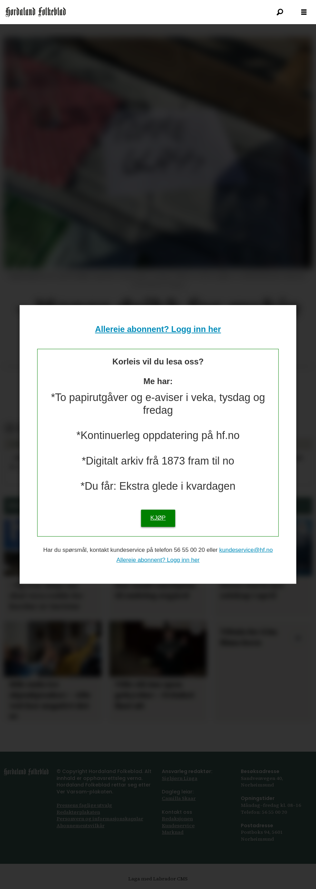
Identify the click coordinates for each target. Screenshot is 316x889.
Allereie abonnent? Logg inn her (158, 329)
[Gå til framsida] (36, 12)
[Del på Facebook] (9, 428)
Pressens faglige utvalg (84, 805)
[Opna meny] (304, 12)
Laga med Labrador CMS (158, 878)
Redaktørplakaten (78, 812)
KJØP (158, 518)
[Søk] (280, 12)
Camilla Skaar (179, 798)
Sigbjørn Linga (179, 778)
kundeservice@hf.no (246, 550)
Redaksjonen (177, 818)
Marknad (173, 832)
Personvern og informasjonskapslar (100, 818)
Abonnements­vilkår (81, 825)
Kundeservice (178, 825)
